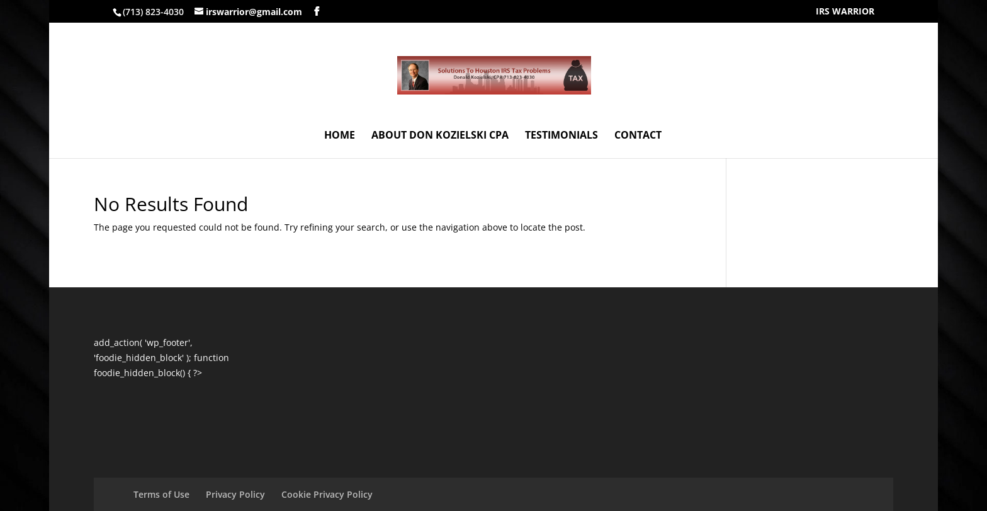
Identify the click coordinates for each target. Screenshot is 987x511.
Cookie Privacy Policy (327, 494)
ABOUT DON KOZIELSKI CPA (440, 136)
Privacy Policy (235, 494)
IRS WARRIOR (845, 12)
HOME (339, 136)
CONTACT (638, 136)
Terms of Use (161, 494)
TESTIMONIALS (561, 136)
